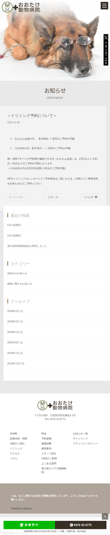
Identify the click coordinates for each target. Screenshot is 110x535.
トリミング (16, 448)
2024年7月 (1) (15, 353)
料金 (44, 433)
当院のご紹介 (17, 443)
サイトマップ (80, 438)
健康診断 (46, 443)
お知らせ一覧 (80, 433)
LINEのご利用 (49, 458)
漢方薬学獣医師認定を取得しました (27, 246)
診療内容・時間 (18, 438)
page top (105, 516)
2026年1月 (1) (15, 332)
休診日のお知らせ (17, 273)
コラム (13, 458)
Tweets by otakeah (21, 508)
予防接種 (46, 438)
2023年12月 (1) (15, 363)
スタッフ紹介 (49, 453)
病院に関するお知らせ (19, 283)
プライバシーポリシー (85, 443)
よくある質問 (49, 463)
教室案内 (46, 448)
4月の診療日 (14, 235)
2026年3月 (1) (15, 321)
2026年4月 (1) (15, 311)
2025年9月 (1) (15, 342)
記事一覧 (53, 197)
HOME (13, 433)
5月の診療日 (14, 225)
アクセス (15, 453)
